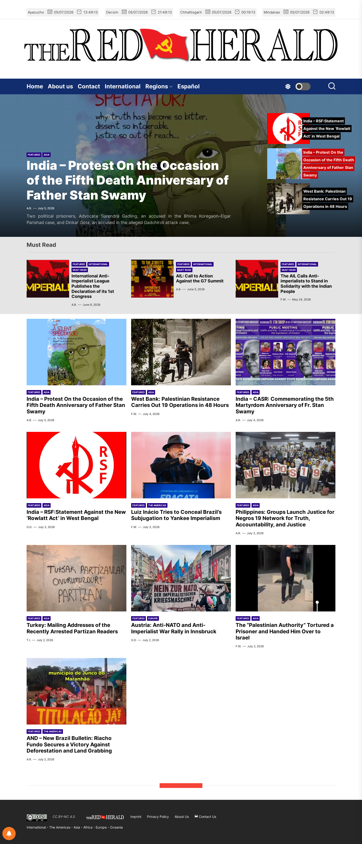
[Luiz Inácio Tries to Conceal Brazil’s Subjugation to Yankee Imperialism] (181, 465)
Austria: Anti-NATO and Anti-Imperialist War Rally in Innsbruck (173, 628)
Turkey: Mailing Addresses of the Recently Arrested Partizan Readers (72, 628)
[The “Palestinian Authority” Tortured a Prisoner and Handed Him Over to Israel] (285, 578)
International (123, 86)
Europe (153, 618)
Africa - (89, 827)
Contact (89, 86)
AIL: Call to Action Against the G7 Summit (200, 278)
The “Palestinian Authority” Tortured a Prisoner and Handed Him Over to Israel (285, 631)
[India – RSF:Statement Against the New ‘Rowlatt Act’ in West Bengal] (76, 465)
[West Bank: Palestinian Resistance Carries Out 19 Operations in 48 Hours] (181, 352)
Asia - (78, 827)
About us (60, 86)
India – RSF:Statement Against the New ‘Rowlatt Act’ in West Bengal (76, 515)
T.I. (29, 640)
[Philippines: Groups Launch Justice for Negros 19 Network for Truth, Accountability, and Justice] (285, 465)
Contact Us (205, 817)
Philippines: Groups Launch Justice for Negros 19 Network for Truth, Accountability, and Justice (285, 518)
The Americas (157, 505)
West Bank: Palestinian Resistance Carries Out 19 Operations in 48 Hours (180, 402)
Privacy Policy (158, 817)
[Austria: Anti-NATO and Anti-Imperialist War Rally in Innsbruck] (181, 578)
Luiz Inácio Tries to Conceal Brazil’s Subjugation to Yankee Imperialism (176, 515)
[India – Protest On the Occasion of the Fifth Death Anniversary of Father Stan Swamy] (76, 352)
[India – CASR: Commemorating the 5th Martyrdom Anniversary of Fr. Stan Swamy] (285, 352)
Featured (34, 154)
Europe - (103, 827)
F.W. (283, 299)
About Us (182, 817)
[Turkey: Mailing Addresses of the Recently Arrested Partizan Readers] (76, 578)
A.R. (29, 208)
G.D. (29, 527)
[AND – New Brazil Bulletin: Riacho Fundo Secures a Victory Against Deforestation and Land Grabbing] (76, 691)
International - (38, 827)
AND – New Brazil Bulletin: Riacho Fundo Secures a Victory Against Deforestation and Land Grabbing (69, 744)
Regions (159, 86)
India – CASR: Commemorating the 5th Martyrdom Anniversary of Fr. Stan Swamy (285, 405)
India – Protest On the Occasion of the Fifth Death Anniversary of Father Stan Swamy (128, 180)
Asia (46, 154)
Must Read (80, 269)
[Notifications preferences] (9, 833)
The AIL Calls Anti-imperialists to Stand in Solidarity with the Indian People (306, 283)
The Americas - (61, 827)
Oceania (116, 827)
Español (188, 86)
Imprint (135, 817)
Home (35, 86)
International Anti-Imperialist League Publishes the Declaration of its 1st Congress (92, 286)
